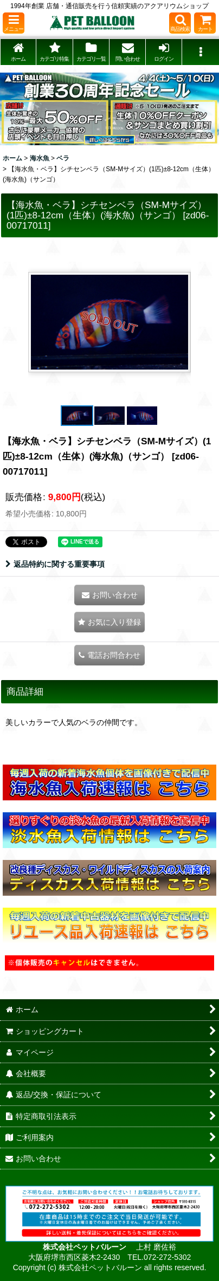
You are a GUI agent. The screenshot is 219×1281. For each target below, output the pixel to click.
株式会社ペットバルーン (85, 1247)
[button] (13, 23)
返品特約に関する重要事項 (55, 564)
